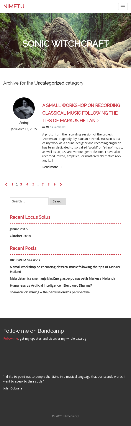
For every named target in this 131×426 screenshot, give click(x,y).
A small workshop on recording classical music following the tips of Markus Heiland (81, 113)
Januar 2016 (19, 229)
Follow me (10, 338)
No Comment (57, 127)
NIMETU (13, 6)
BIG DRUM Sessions (25, 260)
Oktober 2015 (20, 236)
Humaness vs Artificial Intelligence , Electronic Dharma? (51, 285)
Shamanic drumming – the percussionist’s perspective (50, 292)
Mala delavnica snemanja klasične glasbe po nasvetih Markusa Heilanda (62, 278)
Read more (52, 167)
